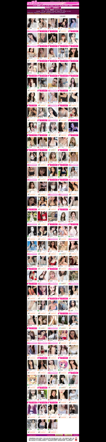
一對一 (56, 147)
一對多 (66, 191)
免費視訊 (35, 28)
